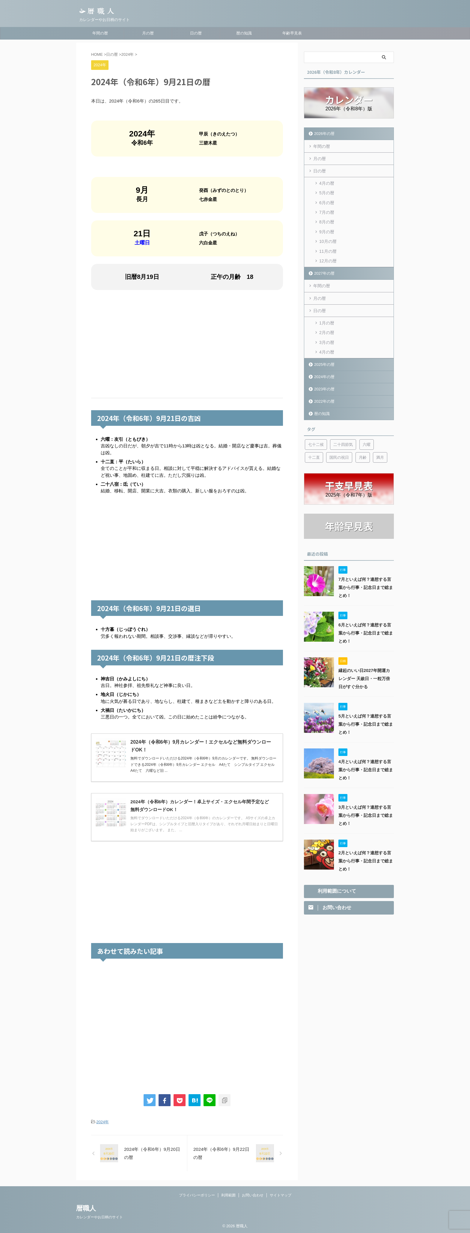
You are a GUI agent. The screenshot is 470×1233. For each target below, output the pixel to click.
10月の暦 (328, 240)
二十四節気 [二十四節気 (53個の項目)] (343, 442)
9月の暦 (326, 230)
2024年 (102, 1122)
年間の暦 (100, 33)
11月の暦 (328, 250)
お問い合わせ (252, 1195)
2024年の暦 (324, 375)
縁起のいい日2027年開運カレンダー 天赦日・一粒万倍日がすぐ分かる (364, 676)
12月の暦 (328, 259)
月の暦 (148, 33)
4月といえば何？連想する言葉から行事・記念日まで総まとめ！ (365, 767)
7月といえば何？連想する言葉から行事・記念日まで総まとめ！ (365, 585)
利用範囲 (228, 1195)
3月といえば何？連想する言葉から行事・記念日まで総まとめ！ (365, 813)
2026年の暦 (324, 133)
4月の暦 (326, 183)
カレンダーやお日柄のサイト (99, 1217)
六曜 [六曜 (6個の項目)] (366, 442)
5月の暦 (326, 192)
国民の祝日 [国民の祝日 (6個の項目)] (339, 455)
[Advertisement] (187, 344)
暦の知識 (244, 33)
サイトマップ (280, 1195)
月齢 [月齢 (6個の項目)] (363, 455)
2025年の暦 (324, 362)
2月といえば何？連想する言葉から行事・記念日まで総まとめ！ (365, 859)
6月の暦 (326, 202)
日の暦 (196, 33)
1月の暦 (326, 321)
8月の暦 (326, 221)
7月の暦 (326, 211)
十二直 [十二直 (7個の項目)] (314, 455)
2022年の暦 (324, 399)
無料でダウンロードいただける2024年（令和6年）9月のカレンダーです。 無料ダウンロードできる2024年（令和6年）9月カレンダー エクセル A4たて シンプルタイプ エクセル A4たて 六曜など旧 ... (204, 764)
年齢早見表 (292, 33)
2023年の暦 (324, 387)
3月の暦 (326, 340)
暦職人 (86, 1208)
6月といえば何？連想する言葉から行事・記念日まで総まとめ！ (365, 631)
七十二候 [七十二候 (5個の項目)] (316, 442)
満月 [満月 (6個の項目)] (380, 455)
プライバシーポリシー (197, 1195)
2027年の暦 (324, 272)
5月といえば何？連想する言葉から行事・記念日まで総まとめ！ (365, 722)
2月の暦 (326, 331)
